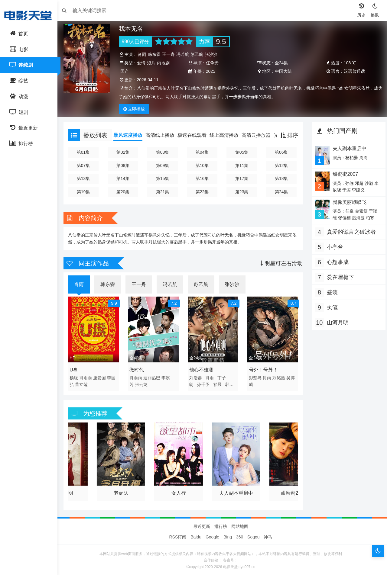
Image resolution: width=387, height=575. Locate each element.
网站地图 (239, 524)
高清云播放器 (259, 135)
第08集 (125, 165)
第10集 (202, 165)
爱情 (143, 62)
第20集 (125, 191)
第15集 (164, 178)
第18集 (280, 178)
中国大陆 (282, 71)
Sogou (253, 535)
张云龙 (143, 383)
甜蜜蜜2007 (292, 490)
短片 (153, 62)
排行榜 (220, 524)
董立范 (84, 383)
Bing (227, 535)
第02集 (125, 152)
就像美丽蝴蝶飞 (348, 201)
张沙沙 (213, 54)
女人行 (179, 490)
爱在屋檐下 (339, 277)
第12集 (280, 165)
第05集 (241, 152)
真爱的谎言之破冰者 (349, 231)
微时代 (138, 368)
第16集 (202, 178)
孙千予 (204, 383)
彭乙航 (199, 54)
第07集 (86, 165)
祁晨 (218, 383)
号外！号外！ (263, 368)
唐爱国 (102, 376)
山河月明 (336, 322)
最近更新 (201, 524)
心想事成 (336, 262)
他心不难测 (202, 368)
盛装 (330, 292)
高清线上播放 (162, 135)
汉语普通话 (352, 71)
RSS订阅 (178, 535)
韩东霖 (156, 54)
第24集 (280, 191)
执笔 (330, 307)
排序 (288, 135)
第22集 (202, 191)
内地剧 (165, 62)
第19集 (86, 191)
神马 (268, 535)
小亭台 (333, 246)
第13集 (86, 178)
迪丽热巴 (153, 376)
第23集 (241, 191)
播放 (136, 109)
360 (239, 535)
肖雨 (144, 54)
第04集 (202, 152)
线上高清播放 (227, 135)
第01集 (86, 152)
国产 (126, 71)
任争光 (213, 62)
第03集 (164, 152)
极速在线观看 (195, 135)
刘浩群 (196, 376)
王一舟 (170, 54)
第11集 (241, 165)
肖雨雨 (88, 376)
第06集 (280, 152)
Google (212, 535)
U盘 (77, 368)
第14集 (125, 178)
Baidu (195, 535)
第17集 (241, 178)
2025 (211, 71)
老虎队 (122, 490)
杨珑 (77, 376)
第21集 (164, 191)
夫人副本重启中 (236, 490)
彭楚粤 (255, 376)
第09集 (164, 165)
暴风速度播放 (130, 135)
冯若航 (184, 54)
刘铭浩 (278, 376)
